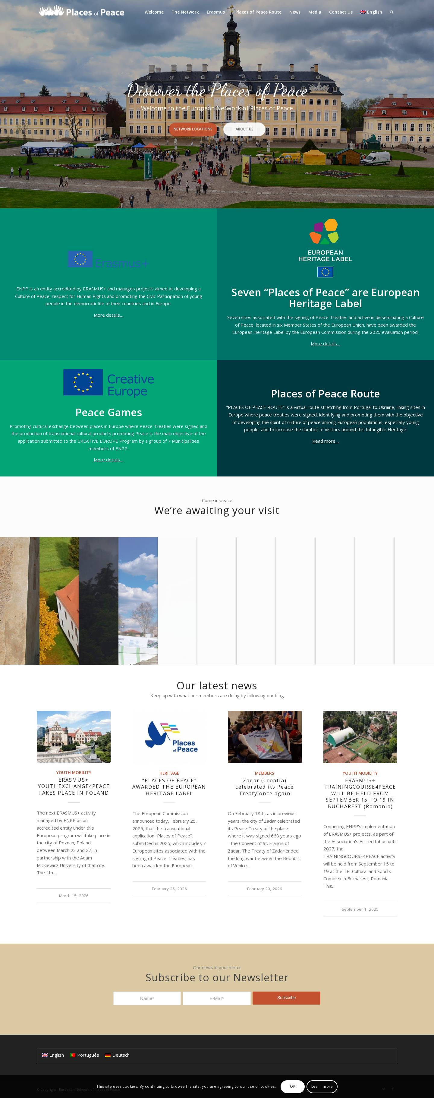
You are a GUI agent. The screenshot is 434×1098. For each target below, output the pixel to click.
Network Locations (193, 125)
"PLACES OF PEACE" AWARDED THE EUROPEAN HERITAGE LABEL (169, 787)
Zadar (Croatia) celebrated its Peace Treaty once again (264, 787)
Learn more (322, 1086)
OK (292, 1086)
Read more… (325, 441)
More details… (108, 315)
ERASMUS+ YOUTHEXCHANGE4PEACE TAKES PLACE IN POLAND (74, 786)
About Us (244, 125)
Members (264, 773)
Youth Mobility (73, 772)
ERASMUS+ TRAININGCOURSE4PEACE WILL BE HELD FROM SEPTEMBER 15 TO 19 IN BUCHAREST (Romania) (360, 793)
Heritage (169, 773)
